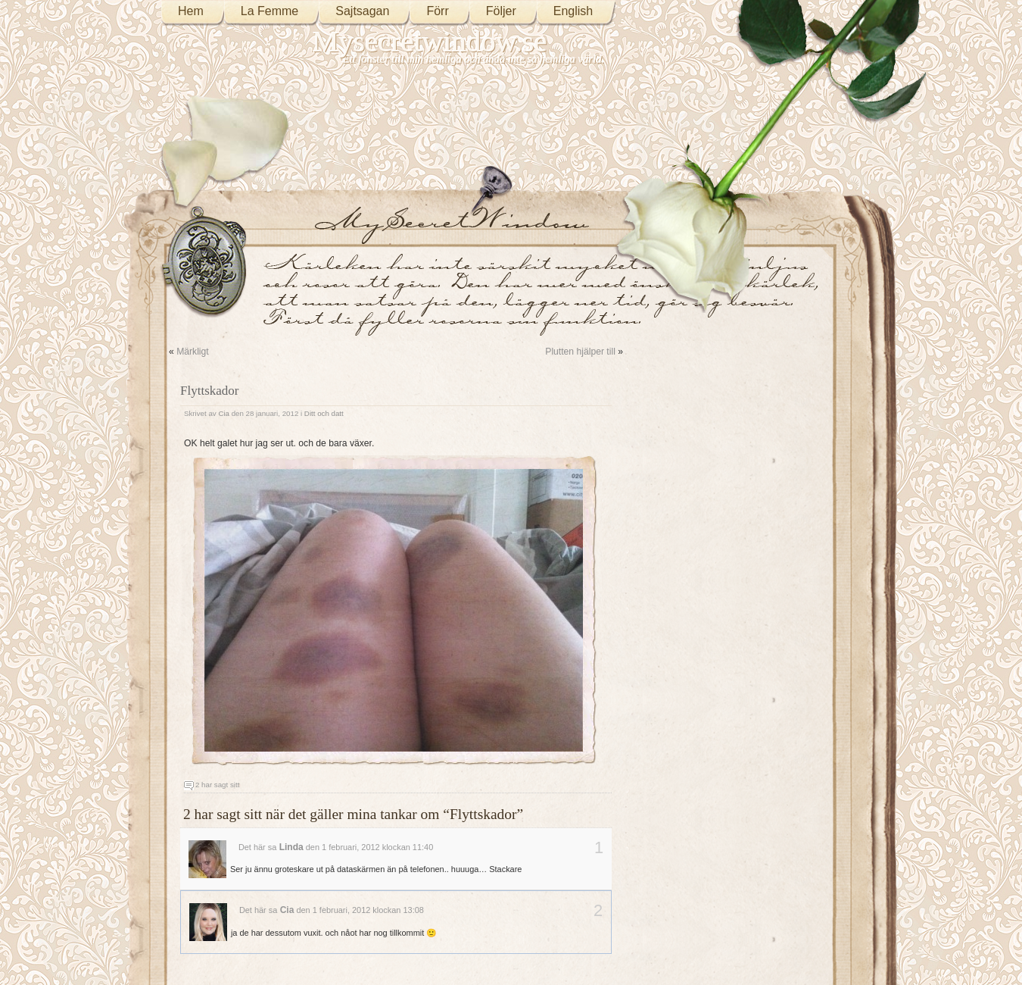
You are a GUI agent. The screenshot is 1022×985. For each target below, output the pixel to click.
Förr (437, 11)
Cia (223, 413)
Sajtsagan (362, 11)
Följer (501, 11)
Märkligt (192, 351)
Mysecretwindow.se (430, 41)
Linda (291, 847)
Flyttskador (209, 390)
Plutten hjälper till (580, 351)
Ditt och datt (324, 413)
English (573, 11)
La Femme (269, 11)
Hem (191, 11)
